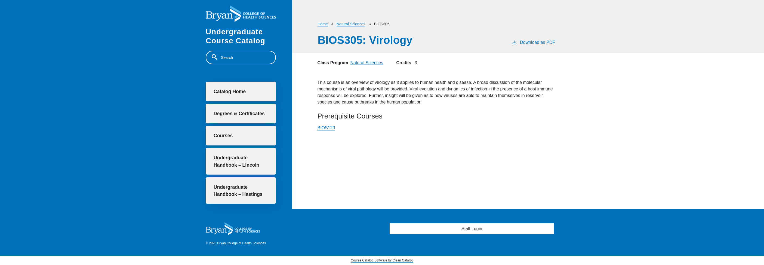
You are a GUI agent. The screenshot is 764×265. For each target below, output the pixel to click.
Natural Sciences (351, 24)
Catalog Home (230, 91)
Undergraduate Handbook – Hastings (238, 190)
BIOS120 (326, 128)
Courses (223, 135)
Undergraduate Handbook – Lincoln (236, 161)
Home (323, 24)
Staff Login (471, 228)
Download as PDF (533, 42)
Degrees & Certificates (239, 113)
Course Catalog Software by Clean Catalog (382, 260)
